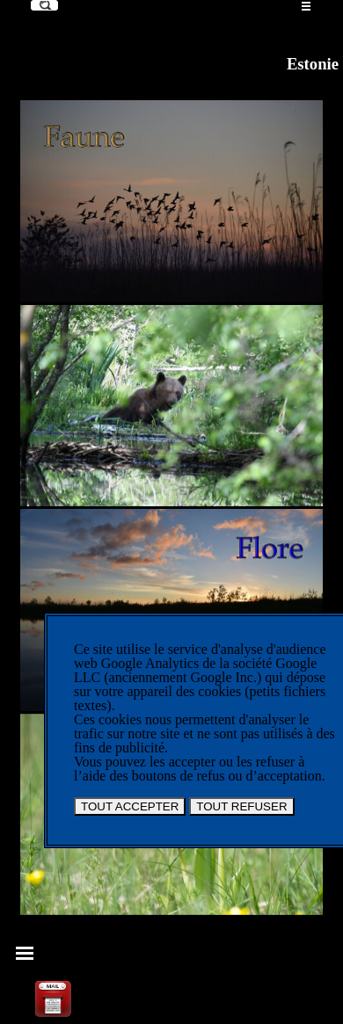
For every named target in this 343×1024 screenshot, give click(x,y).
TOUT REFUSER (241, 806)
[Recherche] (44, 5)
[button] (53, 984)
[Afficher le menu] (306, 6)
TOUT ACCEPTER (130, 806)
